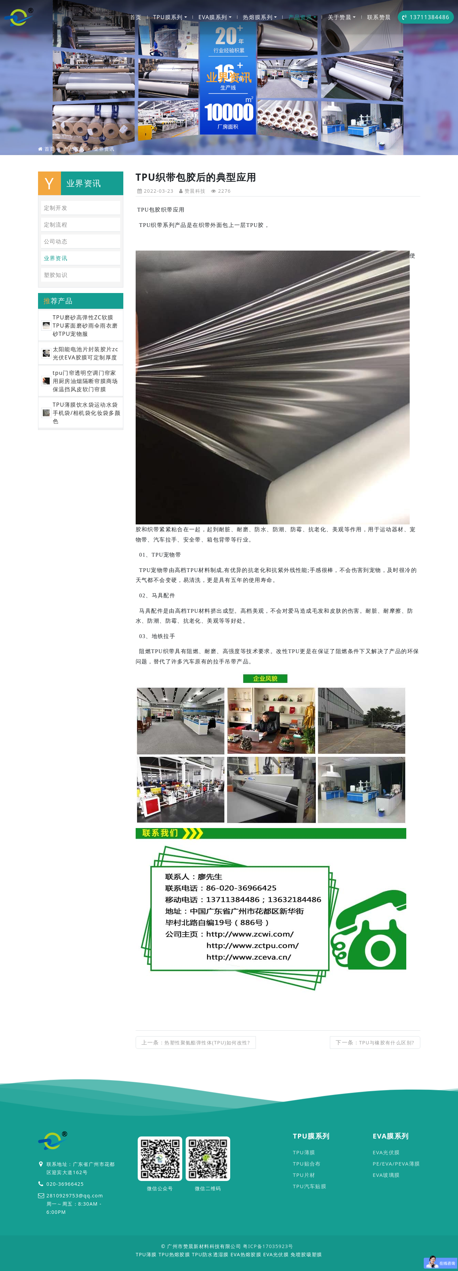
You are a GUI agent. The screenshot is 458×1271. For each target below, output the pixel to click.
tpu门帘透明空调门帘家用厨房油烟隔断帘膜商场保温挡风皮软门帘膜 (85, 381)
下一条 (375, 1042)
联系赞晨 (379, 17)
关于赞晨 (340, 17)
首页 (136, 17)
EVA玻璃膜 (386, 1174)
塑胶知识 (56, 275)
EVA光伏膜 (386, 1152)
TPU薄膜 (304, 1152)
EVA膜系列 (212, 17)
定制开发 (56, 208)
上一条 (195, 1042)
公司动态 (56, 241)
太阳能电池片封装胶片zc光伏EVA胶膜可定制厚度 (86, 353)
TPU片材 (304, 1174)
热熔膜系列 (258, 17)
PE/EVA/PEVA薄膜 (396, 1163)
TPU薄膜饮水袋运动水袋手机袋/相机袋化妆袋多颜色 (87, 413)
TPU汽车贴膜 (309, 1186)
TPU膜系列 (168, 17)
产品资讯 (300, 17)
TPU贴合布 (307, 1163)
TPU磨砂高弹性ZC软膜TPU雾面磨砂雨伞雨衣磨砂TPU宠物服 (85, 326)
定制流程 (56, 224)
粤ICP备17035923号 (268, 1246)
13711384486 (425, 17)
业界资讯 (104, 148)
